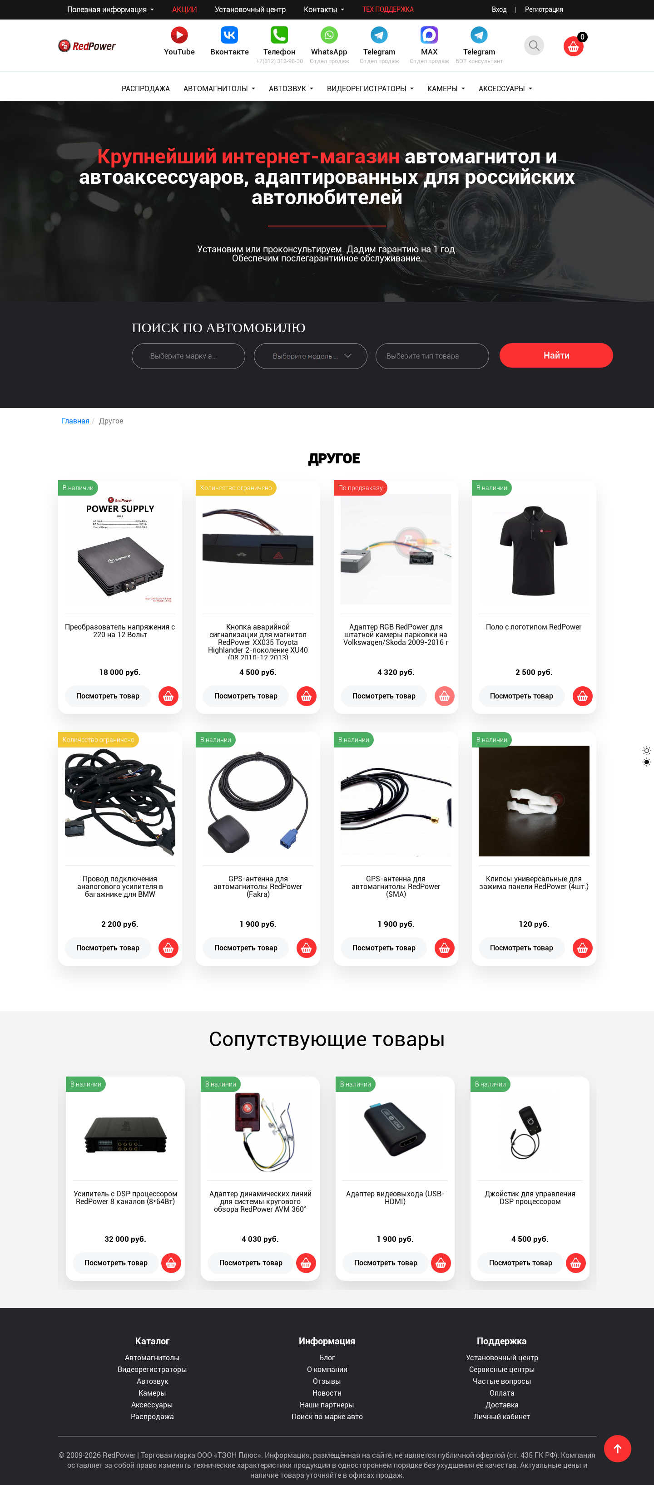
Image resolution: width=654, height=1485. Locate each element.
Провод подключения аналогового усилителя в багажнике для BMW (120, 887)
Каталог (152, 1341)
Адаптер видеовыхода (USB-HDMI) (395, 1198)
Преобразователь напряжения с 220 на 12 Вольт (120, 631)
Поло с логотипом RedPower (534, 627)
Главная (75, 420)
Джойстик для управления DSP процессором (530, 1198)
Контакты (321, 10)
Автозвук (152, 1381)
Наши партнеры (327, 1404)
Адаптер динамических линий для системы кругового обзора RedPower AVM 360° (260, 1202)
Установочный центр (250, 10)
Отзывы (327, 1381)
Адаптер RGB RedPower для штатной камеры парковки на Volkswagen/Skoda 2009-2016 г (396, 635)
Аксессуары (152, 1404)
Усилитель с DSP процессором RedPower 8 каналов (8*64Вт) (126, 1198)
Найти (557, 355)
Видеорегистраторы (152, 1369)
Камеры (152, 1392)
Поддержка (502, 1341)
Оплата (502, 1392)
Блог (327, 1357)
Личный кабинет (502, 1416)
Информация (327, 1341)
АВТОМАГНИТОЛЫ (216, 89)
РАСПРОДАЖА (146, 89)
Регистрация (544, 10)
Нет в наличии (445, 696)
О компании (327, 1369)
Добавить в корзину (168, 696)
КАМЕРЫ (443, 89)
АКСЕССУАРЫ (503, 89)
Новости (327, 1392)
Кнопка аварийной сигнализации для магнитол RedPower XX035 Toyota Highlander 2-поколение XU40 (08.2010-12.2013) (258, 642)
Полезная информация (108, 10)
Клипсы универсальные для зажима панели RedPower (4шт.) (534, 883)
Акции (184, 10)
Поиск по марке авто (327, 1416)
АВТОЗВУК (288, 89)
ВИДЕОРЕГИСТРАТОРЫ (367, 89)
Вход (499, 10)
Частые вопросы (502, 1381)
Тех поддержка (388, 10)
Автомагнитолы (152, 1357)
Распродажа (152, 1416)
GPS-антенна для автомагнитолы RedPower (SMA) (396, 887)
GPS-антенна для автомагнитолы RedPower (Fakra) (257, 887)
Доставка (502, 1404)
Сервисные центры (502, 1369)
